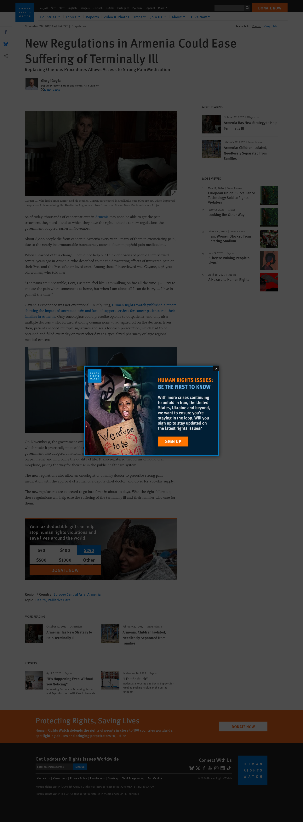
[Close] (216, 368)
